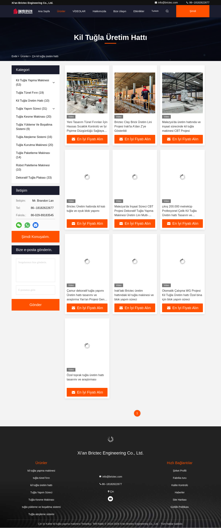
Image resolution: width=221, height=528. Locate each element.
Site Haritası (180, 499)
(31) (31, 108)
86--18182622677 (197, 2)
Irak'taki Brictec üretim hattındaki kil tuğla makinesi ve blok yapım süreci (134, 295)
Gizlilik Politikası (180, 507)
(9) (34, 127)
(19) (30, 92)
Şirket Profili (180, 470)
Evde (14, 56)
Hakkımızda (99, 11)
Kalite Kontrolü (180, 485)
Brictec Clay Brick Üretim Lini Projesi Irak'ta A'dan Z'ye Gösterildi (133, 126)
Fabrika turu (180, 478)
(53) (32, 82)
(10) (32, 100)
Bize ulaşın (119, 11)
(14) (33, 155)
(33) (34, 177)
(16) (34, 136)
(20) (33, 116)
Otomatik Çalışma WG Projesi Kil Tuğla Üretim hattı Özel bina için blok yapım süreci (182, 295)
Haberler (180, 492)
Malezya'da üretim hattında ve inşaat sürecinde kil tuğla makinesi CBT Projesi (181, 126)
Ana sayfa (44, 11)
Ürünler (61, 11)
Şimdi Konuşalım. (193, 13)
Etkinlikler (138, 11)
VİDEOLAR (79, 11)
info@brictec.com (166, 2)
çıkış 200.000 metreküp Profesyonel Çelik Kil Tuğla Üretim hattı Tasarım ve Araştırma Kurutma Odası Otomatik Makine (179, 215)
